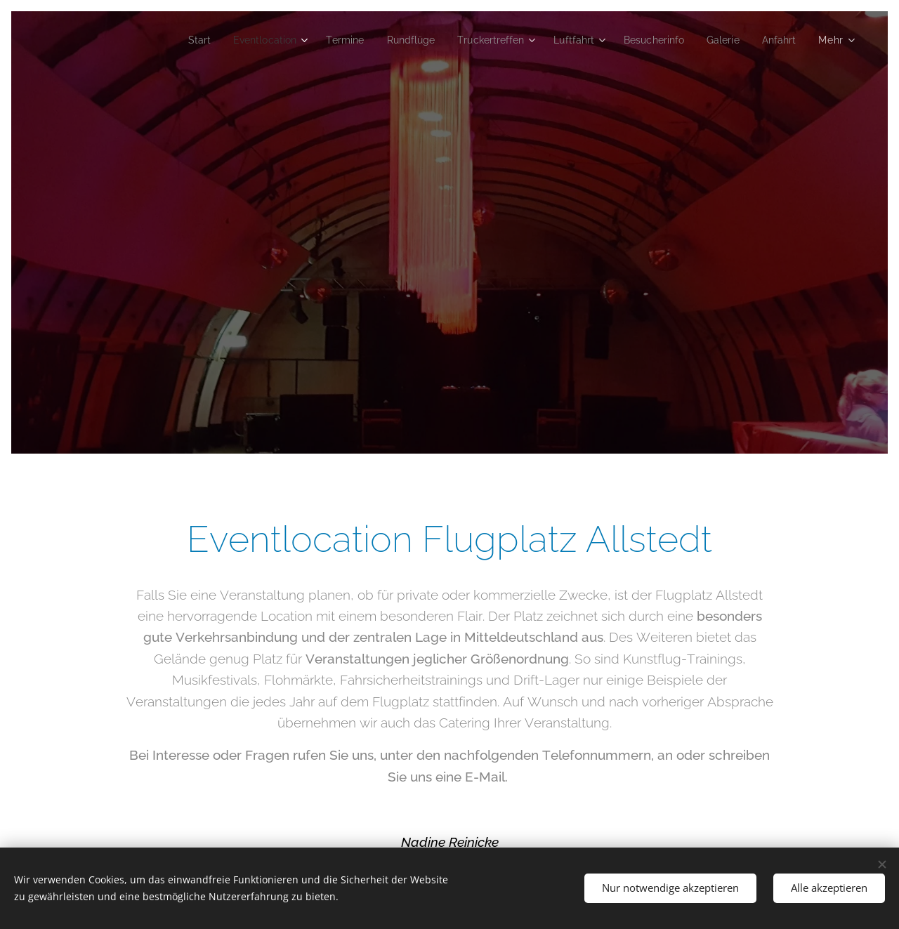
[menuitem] (168, 40)
